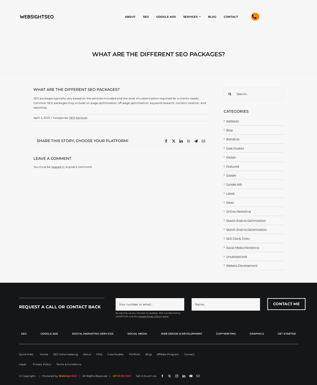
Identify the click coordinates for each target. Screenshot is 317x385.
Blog (229, 130)
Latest (230, 193)
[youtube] (190, 376)
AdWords (232, 121)
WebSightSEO (68, 376)
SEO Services (78, 117)
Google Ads (234, 184)
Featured (232, 166)
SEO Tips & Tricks (238, 238)
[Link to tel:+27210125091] (254, 16)
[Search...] (254, 94)
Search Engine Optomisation (246, 229)
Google (231, 175)
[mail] (198, 376)
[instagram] (176, 376)
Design (231, 157)
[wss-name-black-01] (36, 15)
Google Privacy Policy (150, 316)
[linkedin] (183, 376)
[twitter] (169, 376)
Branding (233, 139)
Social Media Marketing (242, 247)
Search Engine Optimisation (246, 220)
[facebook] (162, 376)
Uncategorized (236, 256)
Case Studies (235, 148)
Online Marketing (238, 211)
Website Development (242, 265)
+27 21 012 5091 (122, 376)
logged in (58, 167)
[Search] (230, 94)
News (230, 202)
